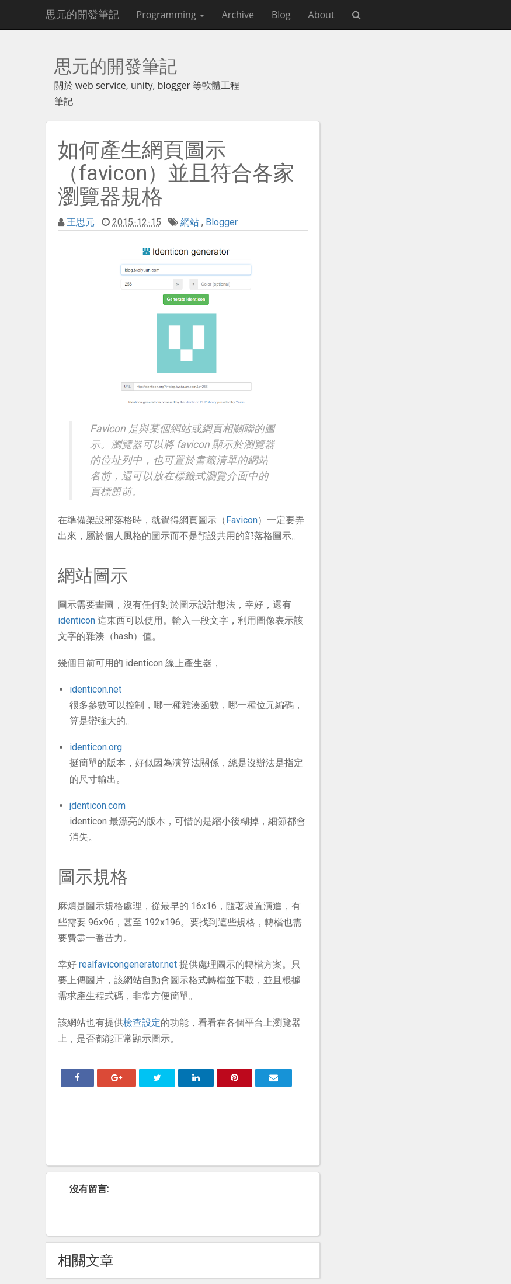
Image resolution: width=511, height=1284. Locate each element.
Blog (281, 14)
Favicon (242, 520)
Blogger (222, 222)
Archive (238, 14)
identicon (76, 620)
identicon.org (95, 747)
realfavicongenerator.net (128, 964)
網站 (189, 222)
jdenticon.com (97, 805)
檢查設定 (142, 1022)
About (321, 14)
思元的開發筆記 (82, 14)
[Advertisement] (183, 1130)
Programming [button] (170, 14)
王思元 (81, 222)
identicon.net (95, 689)
